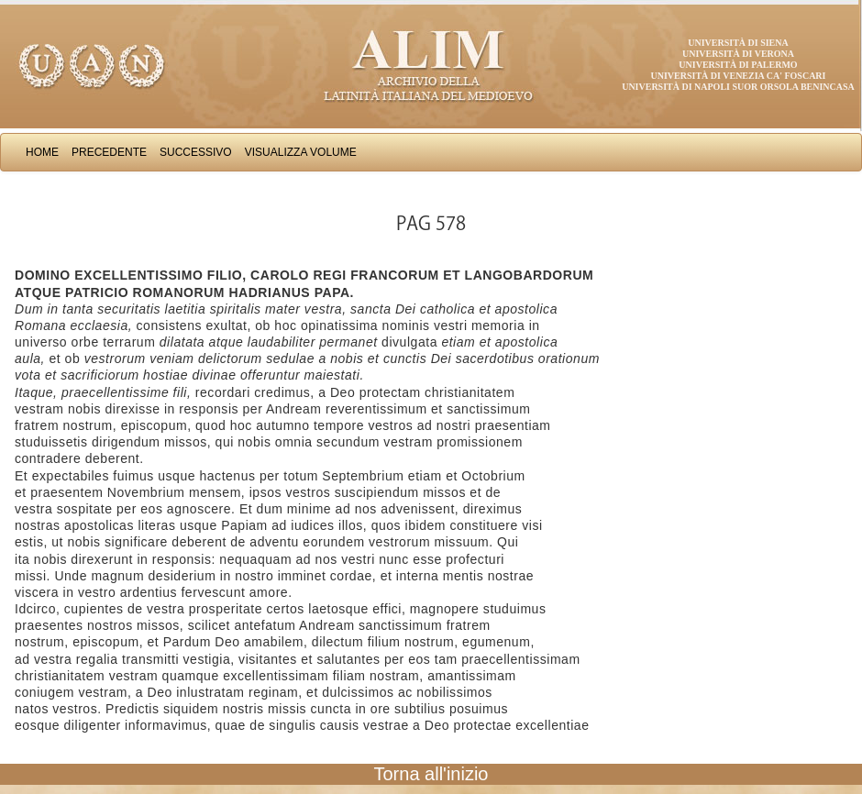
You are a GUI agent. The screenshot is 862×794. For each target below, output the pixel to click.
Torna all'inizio (431, 774)
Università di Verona (738, 54)
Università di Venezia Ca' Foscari (738, 76)
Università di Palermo (738, 65)
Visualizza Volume (301, 152)
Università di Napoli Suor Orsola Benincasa (738, 87)
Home (42, 152)
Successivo (196, 152)
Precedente (109, 152)
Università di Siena (738, 43)
